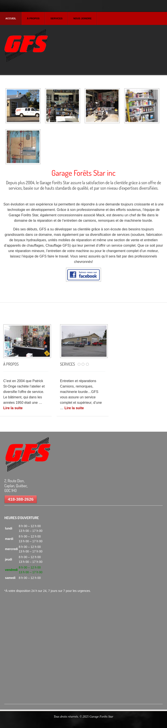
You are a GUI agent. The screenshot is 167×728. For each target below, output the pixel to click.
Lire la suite (13, 408)
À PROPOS (11, 364)
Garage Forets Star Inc (26, 46)
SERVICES (67, 364)
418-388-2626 (20, 499)
